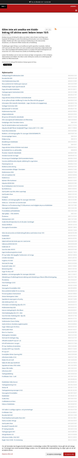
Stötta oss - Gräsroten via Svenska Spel (14, 202)
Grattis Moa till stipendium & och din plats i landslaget (18, 222)
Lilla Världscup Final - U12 (9, 302)
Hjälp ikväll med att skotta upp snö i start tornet (16, 241)
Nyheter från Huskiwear (9, 180)
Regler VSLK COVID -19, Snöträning (12, 440)
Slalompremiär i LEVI (8, 219)
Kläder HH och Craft (8, 360)
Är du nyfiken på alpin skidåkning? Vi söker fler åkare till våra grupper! (23, 100)
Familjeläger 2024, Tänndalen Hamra (13, 122)
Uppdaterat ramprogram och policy (12, 299)
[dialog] (39, 450)
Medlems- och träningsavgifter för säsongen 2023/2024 (18, 200)
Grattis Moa (5, 398)
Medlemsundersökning (9, 167)
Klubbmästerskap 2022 (9, 307)
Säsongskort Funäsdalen (9, 227)
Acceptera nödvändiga (54, 454)
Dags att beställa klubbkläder (11, 89)
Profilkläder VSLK (7, 412)
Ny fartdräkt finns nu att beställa (11, 150)
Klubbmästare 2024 (8, 172)
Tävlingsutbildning (7, 374)
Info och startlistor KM (8, 175)
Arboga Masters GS (8, 434)
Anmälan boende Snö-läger (10, 155)
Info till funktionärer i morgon (10, 343)
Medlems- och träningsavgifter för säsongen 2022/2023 (18, 274)
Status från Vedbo (7, 368)
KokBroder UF (6, 247)
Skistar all (5, 285)
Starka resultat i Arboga (9, 421)
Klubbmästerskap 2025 (9, 111)
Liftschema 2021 (7, 371)
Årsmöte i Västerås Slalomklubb (11, 153)
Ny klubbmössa (6, 189)
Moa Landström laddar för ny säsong (13, 291)
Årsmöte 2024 (6, 144)
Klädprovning (6, 139)
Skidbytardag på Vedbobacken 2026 (13, 75)
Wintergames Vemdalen (9, 335)
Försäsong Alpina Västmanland (11, 294)
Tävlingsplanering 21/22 (9, 385)
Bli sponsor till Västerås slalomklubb (13, 117)
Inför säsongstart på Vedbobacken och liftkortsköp (17, 120)
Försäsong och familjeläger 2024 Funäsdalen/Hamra (17, 158)
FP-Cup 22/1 (5, 351)
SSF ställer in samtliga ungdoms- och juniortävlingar (17, 409)
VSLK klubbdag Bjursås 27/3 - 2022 (12, 313)
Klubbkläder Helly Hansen (10, 382)
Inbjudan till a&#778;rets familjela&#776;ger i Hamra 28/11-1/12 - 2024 (22, 128)
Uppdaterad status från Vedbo (11, 365)
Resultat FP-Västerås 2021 (10, 426)
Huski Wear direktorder (9, 131)
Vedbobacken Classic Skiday (10, 321)
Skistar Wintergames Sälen (10, 296)
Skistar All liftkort (7, 224)
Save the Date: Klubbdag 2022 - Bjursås (13, 316)
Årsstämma (5, 280)
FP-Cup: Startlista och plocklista (11, 346)
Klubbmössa (6, 178)
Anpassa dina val (7, 454)
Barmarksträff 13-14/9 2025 (10, 109)
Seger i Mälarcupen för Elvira (10, 327)
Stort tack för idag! (7, 263)
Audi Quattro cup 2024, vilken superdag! (14, 191)
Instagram (5, 197)
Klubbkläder (5, 236)
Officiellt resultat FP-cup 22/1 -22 (11, 340)
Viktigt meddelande (8, 114)
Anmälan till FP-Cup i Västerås (11, 349)
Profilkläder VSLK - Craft (9, 376)
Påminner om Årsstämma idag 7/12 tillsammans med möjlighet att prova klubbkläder (27, 205)
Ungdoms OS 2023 (7, 260)
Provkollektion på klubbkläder (11, 211)
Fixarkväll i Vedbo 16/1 (8, 266)
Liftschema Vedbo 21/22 (9, 357)
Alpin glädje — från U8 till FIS (10, 213)
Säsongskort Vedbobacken (10, 208)
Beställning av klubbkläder (10, 142)
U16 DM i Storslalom (8, 258)
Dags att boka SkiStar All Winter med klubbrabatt (16, 98)
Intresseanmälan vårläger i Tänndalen (13, 169)
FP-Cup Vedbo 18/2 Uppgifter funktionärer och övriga (18, 255)
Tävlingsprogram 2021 (8, 432)
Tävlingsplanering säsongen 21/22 (12, 390)
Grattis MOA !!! (6, 238)
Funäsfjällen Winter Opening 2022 (12, 354)
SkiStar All (5, 387)
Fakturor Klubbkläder (8, 404)
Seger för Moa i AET (8, 271)
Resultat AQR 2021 (7, 415)
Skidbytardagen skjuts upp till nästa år (13, 86)
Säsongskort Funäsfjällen (9, 393)
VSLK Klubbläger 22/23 (8, 282)
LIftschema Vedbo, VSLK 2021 (10, 437)
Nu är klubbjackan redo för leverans (13, 186)
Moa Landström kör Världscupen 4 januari (14, 84)
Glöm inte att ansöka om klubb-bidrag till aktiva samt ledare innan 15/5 (25, 31)
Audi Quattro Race (7, 194)
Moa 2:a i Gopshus (7, 332)
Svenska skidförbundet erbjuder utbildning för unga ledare (20, 161)
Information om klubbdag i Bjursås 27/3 (13, 305)
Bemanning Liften (7, 269)
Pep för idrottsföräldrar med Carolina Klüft (14, 125)
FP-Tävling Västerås (8, 429)
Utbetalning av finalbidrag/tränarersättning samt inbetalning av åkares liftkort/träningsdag (29, 277)
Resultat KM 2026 (7, 78)
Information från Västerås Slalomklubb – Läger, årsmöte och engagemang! (24, 103)
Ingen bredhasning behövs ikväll (12, 252)
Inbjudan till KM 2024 (8, 183)
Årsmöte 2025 (6, 95)
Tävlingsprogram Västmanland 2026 (12, 92)
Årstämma (5, 216)
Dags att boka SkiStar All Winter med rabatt (15, 147)
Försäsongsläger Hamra (9, 136)
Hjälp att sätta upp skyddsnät (11, 363)
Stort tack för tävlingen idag (10, 338)
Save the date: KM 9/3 (8, 249)
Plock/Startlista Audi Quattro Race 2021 (13, 418)
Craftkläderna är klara (8, 401)
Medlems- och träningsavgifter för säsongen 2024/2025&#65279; (21, 133)
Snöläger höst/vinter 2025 (9, 106)
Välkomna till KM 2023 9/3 (9, 244)
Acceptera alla (69, 454)
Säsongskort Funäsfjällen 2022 (11, 288)
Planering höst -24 (7, 164)
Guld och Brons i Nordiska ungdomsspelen (15, 324)
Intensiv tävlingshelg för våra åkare (12, 310)
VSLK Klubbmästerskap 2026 (10, 81)
